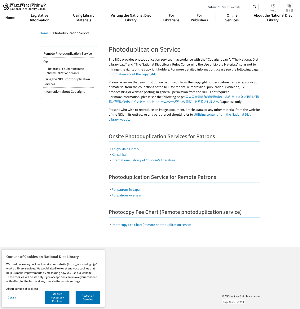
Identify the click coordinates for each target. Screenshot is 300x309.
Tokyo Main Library (125, 148)
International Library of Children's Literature (143, 160)
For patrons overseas (127, 195)
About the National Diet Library (273, 17)
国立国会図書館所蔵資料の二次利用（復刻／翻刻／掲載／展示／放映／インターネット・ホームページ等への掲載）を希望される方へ (184, 99)
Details (12, 297)
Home (10, 17)
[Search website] (254, 7)
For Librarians (171, 17)
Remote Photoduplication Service (67, 53)
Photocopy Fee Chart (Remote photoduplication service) (152, 224)
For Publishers (199, 17)
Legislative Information (39, 17)
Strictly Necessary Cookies (57, 297)
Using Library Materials (84, 17)
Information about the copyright (132, 74)
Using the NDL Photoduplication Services (66, 81)
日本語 (289, 7)
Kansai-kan (120, 154)
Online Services (232, 17)
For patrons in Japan (127, 189)
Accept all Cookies (88, 297)
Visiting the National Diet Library (131, 17)
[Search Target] (213, 7)
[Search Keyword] (235, 7)
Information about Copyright (64, 91)
